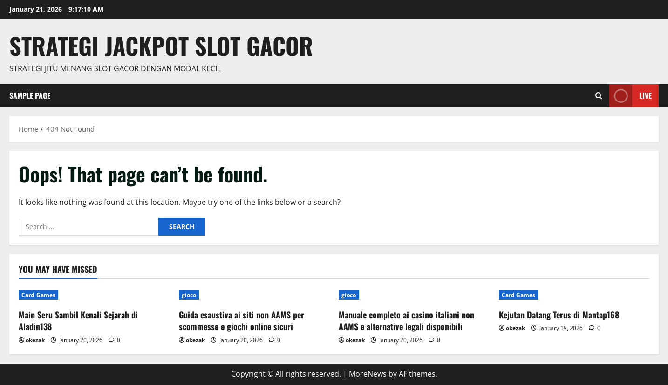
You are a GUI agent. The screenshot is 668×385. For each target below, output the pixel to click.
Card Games (38, 295)
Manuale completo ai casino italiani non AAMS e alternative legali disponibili (406, 320)
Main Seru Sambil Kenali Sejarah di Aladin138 (78, 320)
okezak (35, 340)
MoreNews (368, 374)
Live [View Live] (630, 95)
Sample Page (29, 95)
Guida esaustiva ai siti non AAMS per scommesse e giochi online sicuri (241, 320)
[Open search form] (598, 96)
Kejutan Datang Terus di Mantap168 (559, 315)
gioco (189, 295)
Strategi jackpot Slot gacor (161, 45)
